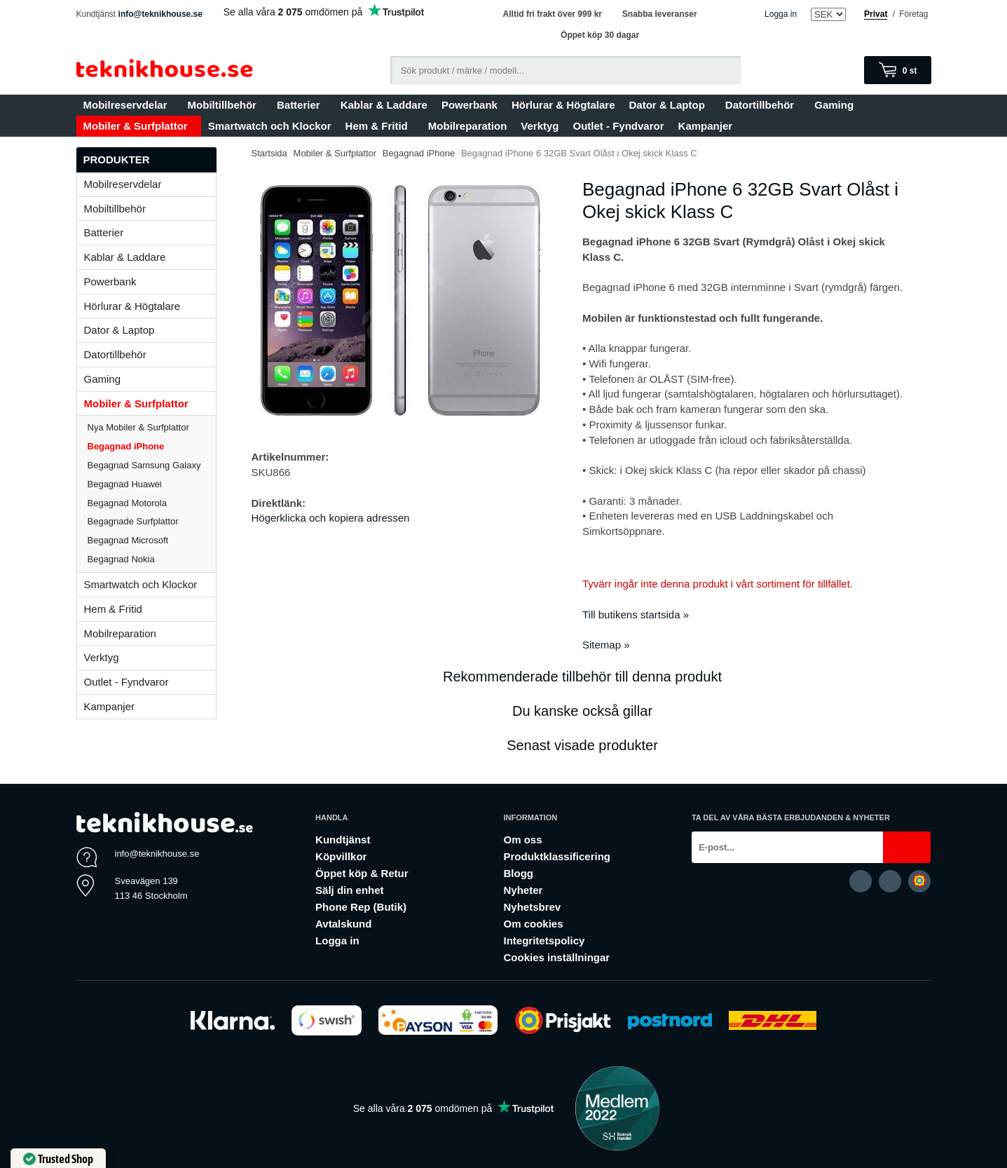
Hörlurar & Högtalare (563, 105)
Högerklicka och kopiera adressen (331, 518)
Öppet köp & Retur (362, 873)
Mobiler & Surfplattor (138, 126)
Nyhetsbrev (532, 907)
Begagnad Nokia (121, 559)
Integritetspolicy (543, 940)
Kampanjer (705, 126)
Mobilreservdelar (128, 105)
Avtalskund (343, 924)
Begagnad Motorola (127, 503)
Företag (913, 14)
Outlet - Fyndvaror (618, 126)
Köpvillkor (341, 856)
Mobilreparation (467, 126)
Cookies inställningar (556, 957)
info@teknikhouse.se (160, 14)
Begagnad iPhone (126, 446)
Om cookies (533, 924)
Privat (875, 14)
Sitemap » (606, 645)
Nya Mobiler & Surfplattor (138, 427)
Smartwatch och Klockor (269, 126)
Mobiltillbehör (225, 105)
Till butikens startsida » (635, 614)
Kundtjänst (342, 840)
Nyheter (522, 890)
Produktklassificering (556, 856)
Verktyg (540, 126)
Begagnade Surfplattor (133, 521)
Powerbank (469, 105)
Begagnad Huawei (125, 484)
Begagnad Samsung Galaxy (144, 465)
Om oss (522, 840)
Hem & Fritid (379, 126)
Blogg (518, 873)
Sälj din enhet (349, 890)
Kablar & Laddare (384, 105)
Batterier (302, 105)
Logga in (781, 14)
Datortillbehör (762, 105)
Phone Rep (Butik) (360, 907)
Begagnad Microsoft (128, 540)
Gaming (837, 105)
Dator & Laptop (670, 105)
